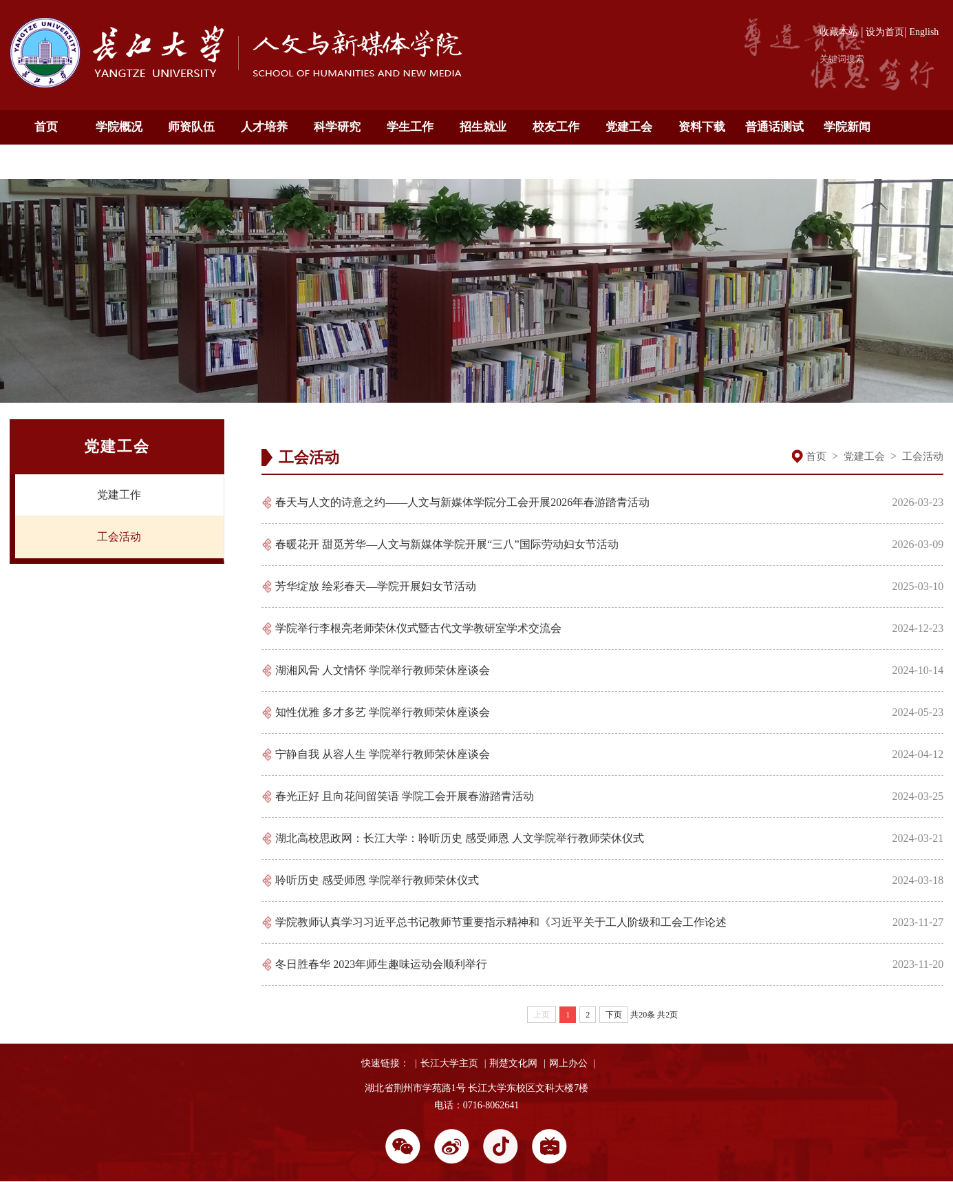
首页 (46, 127)
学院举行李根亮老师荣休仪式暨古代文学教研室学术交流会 (418, 628)
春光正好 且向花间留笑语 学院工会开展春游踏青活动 (404, 796)
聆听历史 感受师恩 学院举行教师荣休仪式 (377, 880)
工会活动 (119, 536)
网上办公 (568, 1063)
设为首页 (885, 32)
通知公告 (46, 161)
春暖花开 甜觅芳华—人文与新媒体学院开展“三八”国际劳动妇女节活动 (446, 544)
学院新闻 (847, 127)
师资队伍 (191, 127)
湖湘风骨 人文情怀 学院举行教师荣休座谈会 (382, 670)
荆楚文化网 (513, 1063)
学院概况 (119, 127)
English (924, 32)
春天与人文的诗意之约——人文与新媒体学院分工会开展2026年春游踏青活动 (462, 502)
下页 (614, 1015)
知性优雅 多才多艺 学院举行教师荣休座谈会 (382, 712)
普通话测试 (774, 127)
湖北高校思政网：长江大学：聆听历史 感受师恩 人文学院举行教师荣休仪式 (459, 838)
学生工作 (410, 127)
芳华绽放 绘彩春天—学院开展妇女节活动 (375, 586)
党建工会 (629, 127)
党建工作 (119, 494)
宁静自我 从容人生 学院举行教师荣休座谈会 (382, 754)
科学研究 (337, 127)
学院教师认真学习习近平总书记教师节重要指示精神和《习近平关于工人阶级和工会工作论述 (501, 922)
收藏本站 (839, 32)
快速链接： (385, 1063)
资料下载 (701, 127)
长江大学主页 (449, 1063)
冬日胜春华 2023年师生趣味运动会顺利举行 (381, 964)
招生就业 (483, 127)
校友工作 (556, 127)
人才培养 (264, 127)
